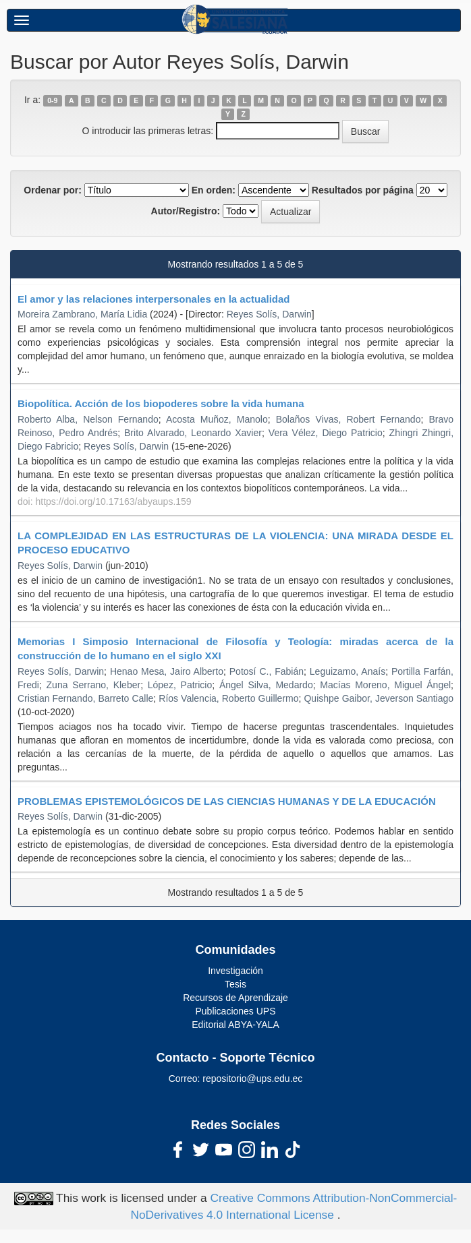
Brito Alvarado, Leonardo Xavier (193, 432)
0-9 (52, 100)
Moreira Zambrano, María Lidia (82, 314)
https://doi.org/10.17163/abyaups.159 (113, 501)
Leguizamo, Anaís (347, 671)
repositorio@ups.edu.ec (252, 1078)
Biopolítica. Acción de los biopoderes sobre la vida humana (161, 403)
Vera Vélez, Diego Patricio (326, 432)
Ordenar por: (53, 190)
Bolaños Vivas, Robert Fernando (348, 419)
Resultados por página (363, 190)
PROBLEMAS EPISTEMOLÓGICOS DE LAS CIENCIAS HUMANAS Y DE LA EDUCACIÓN (227, 801)
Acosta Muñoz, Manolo (217, 419)
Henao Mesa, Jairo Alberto (166, 671)
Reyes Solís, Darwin (269, 314)
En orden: (214, 190)
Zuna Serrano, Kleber (94, 684)
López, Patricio (180, 684)
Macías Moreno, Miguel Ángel (385, 684)
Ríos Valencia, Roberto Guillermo (228, 698)
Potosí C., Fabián (266, 671)
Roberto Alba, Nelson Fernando (88, 419)
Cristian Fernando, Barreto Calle (85, 698)
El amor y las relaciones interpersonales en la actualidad (154, 299)
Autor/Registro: (186, 211)
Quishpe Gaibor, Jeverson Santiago (378, 698)
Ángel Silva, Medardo (266, 684)
